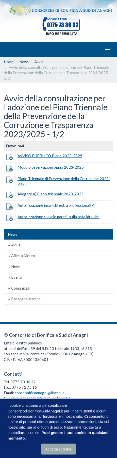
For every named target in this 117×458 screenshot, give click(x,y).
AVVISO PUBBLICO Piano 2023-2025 (50, 155)
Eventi (15, 277)
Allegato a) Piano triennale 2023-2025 (50, 194)
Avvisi (39, 61)
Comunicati (19, 288)
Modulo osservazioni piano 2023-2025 (51, 167)
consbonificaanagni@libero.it (39, 392)
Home (9, 61)
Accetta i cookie (58, 449)
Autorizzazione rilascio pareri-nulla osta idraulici (58, 216)
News (24, 61)
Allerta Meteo (21, 255)
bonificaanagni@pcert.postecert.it (42, 398)
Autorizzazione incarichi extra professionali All (57, 205)
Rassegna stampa (24, 298)
